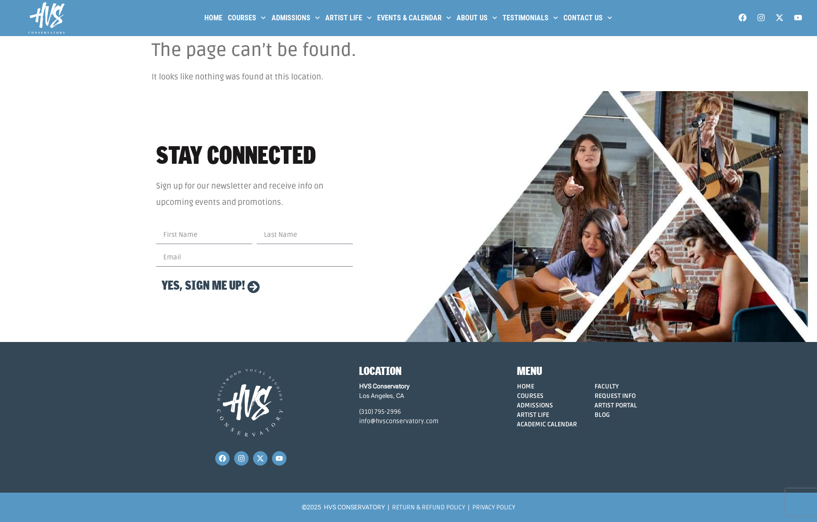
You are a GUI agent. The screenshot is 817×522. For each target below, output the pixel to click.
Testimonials (530, 18)
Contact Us (587, 18)
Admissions (296, 18)
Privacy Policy (493, 507)
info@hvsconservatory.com (399, 421)
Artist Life (348, 18)
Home (213, 18)
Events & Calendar (414, 18)
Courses (247, 18)
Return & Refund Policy (428, 507)
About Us (477, 18)
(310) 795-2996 (380, 412)
